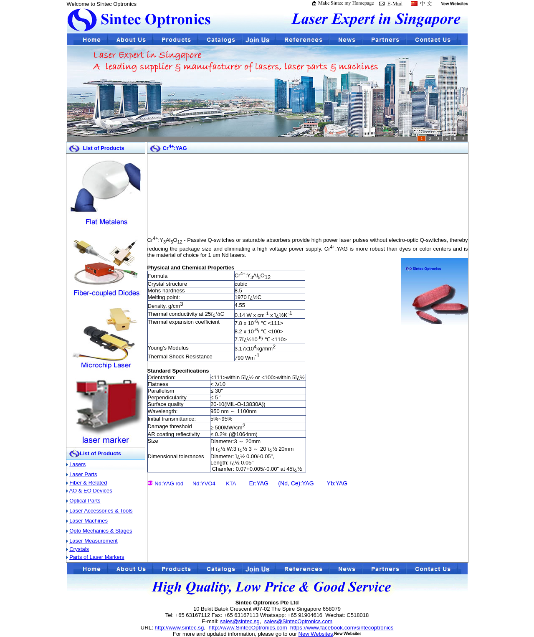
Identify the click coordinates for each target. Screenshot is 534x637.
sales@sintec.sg (240, 621)
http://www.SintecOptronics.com (247, 627)
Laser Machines (88, 521)
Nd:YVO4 (203, 483)
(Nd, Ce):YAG (296, 483)
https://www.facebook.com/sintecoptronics (341, 627)
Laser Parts (83, 474)
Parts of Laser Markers (96, 557)
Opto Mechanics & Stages (100, 531)
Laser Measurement (93, 541)
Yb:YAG (337, 483)
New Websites (316, 634)
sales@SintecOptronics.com (298, 621)
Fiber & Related (88, 483)
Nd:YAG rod (168, 483)
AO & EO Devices (90, 490)
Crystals (79, 549)
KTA (231, 483)
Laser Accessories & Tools (101, 511)
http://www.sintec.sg (179, 627)
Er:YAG (258, 483)
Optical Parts (84, 500)
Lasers (77, 464)
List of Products (100, 453)
